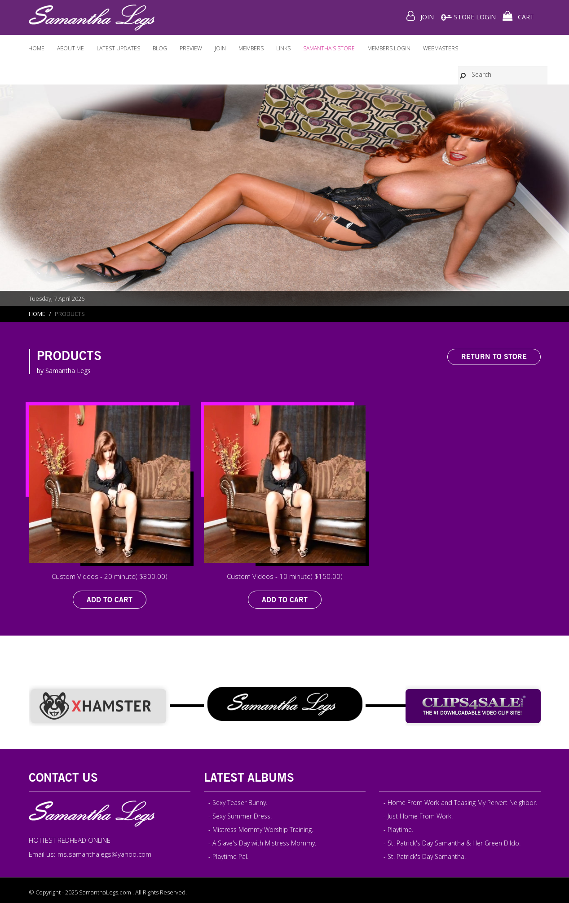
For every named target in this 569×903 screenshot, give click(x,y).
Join (220, 48)
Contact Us (63, 777)
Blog (160, 48)
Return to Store (494, 356)
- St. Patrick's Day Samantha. (425, 856)
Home (36, 48)
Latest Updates (118, 48)
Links (283, 48)
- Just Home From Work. (418, 816)
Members (251, 48)
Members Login (388, 48)
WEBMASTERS (440, 48)
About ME (70, 48)
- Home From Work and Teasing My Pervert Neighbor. (460, 802)
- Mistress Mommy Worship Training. (260, 829)
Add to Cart (109, 599)
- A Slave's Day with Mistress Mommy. (262, 843)
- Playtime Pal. (228, 856)
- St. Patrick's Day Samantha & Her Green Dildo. (452, 843)
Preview (191, 48)
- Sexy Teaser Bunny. (237, 802)
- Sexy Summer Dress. (240, 816)
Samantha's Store (329, 48)
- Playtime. (398, 829)
